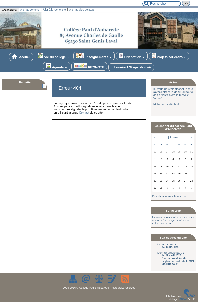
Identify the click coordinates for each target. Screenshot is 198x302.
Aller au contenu (29, 9)
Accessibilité (9, 9)
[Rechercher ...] (161, 3)
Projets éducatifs (169, 56)
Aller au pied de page (81, 9)
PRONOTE (89, 66)
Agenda (56, 66)
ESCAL (182, 299)
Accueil (21, 56)
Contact (84, 112)
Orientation (132, 56)
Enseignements (94, 56)
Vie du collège (53, 56)
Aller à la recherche (54, 9)
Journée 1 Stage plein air (131, 67)
